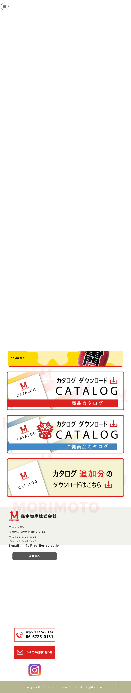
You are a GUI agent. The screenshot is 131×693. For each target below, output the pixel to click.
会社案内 (34, 556)
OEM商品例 (17, 358)
